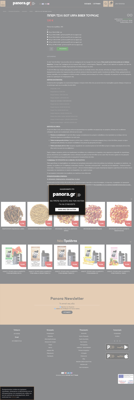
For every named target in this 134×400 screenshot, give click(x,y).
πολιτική (13, 397)
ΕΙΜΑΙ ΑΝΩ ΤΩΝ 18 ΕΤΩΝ (67, 209)
